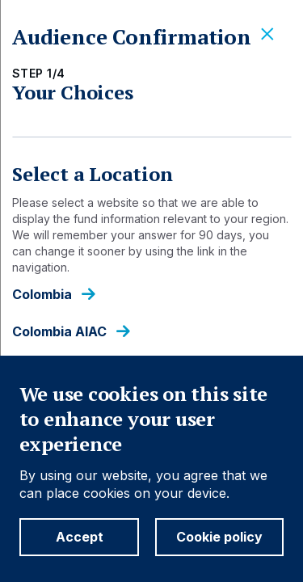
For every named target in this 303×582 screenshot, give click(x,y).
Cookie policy (219, 537)
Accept (79, 537)
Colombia (42, 294)
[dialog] (151, 291)
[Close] (267, 34)
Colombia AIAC (59, 332)
